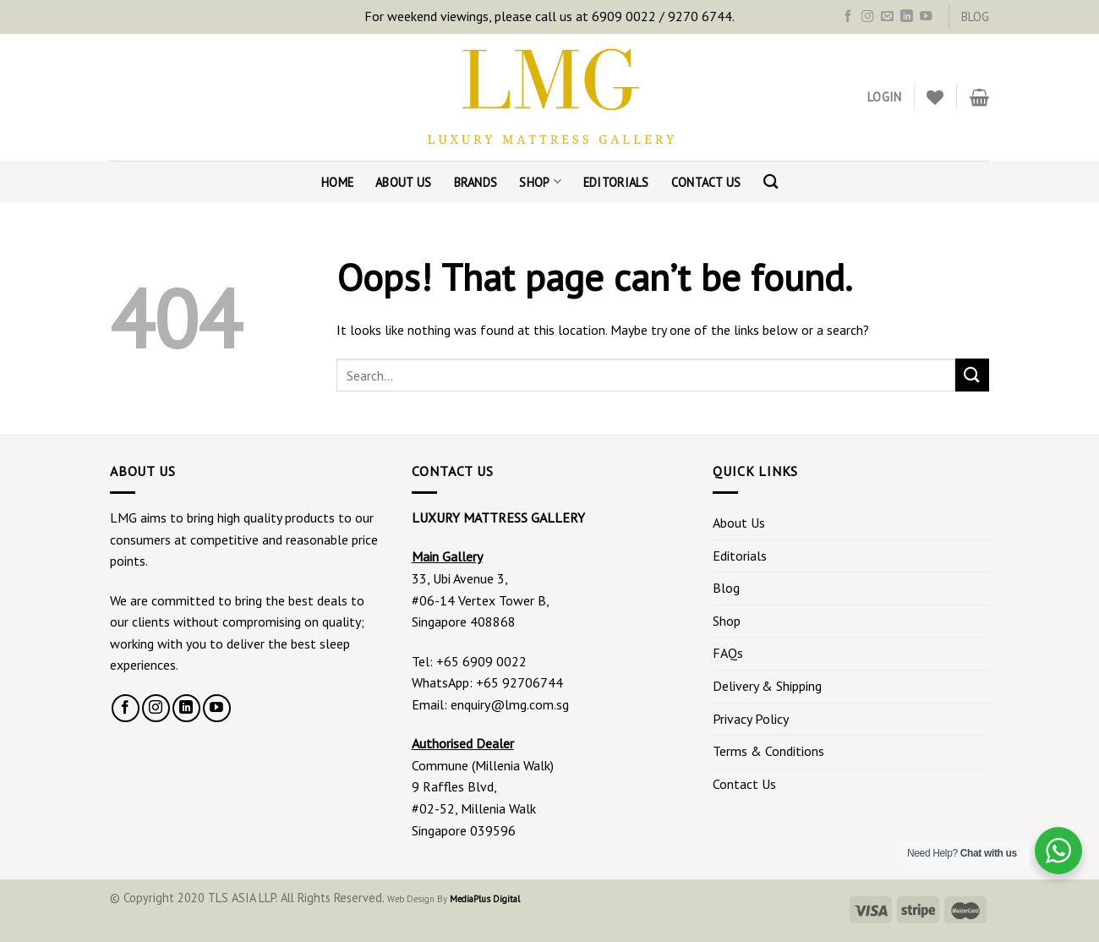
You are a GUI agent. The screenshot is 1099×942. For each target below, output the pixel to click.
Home (337, 182)
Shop (540, 181)
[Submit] (972, 375)
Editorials (616, 182)
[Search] (770, 182)
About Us (403, 182)
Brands (476, 182)
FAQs (728, 652)
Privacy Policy (751, 718)
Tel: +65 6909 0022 (469, 661)
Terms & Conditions (768, 750)
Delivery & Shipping (767, 685)
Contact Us (706, 182)
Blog (726, 587)
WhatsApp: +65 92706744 (487, 682)
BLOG (975, 16)
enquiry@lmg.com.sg (510, 704)
